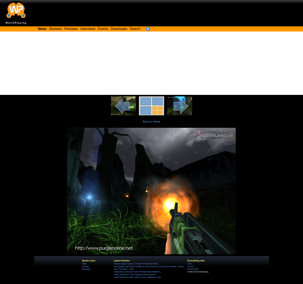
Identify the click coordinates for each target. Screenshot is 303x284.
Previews (71, 29)
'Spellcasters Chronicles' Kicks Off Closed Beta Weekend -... (138, 272)
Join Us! (190, 266)
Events (103, 29)
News (84, 264)
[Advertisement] (151, 63)
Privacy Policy (192, 269)
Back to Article (151, 121)
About (189, 264)
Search (135, 29)
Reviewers (86, 269)
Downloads (119, 29)
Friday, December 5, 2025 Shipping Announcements (134, 274)
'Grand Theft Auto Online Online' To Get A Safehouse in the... (138, 277)
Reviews (55, 29)
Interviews (87, 29)
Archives (85, 266)
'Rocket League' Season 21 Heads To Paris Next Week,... (137, 264)
